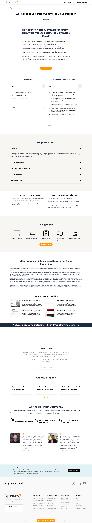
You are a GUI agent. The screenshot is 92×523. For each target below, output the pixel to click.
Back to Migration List (19, 8)
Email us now (11, 510)
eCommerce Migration (38, 498)
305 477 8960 (12, 506)
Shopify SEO (50, 503)
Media (77, 500)
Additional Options (17, 180)
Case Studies (79, 505)
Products (14, 148)
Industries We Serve (80, 508)
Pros (13, 86)
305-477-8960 (68, 2)
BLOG (23, 521)
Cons (13, 107)
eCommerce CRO (37, 505)
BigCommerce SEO (51, 500)
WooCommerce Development (65, 505)
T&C (63, 521)
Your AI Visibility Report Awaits (46, 520)
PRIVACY (58, 521)
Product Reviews (16, 174)
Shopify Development (66, 502)
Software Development (67, 509)
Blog (77, 503)
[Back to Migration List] (11, 8)
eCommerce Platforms (38, 503)
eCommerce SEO (51, 498)
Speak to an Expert (82, 2)
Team (77, 498)
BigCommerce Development (65, 498)
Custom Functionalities (38, 500)
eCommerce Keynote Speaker (38, 508)
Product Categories (17, 162)
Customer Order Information (20, 168)
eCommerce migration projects (24, 270)
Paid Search (50, 505)
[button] (27, 86)
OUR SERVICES (30, 521)
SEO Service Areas (51, 508)
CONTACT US (68, 521)
